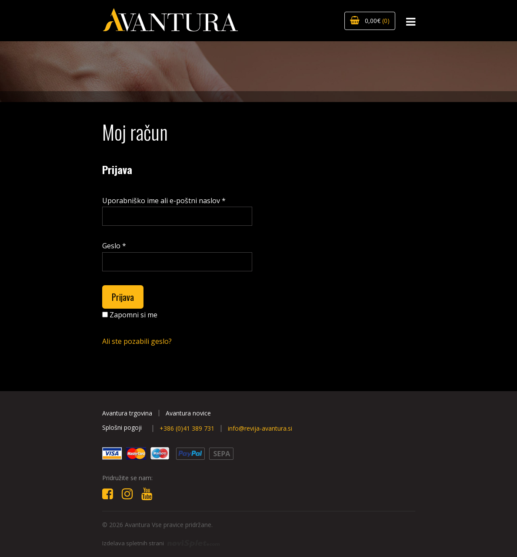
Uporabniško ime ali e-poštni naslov (164, 200)
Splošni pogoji (122, 427)
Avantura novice (188, 413)
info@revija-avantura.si (260, 428)
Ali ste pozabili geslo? (137, 341)
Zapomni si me (129, 315)
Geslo (114, 245)
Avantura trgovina (127, 413)
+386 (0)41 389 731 (187, 428)
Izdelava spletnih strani (161, 543)
